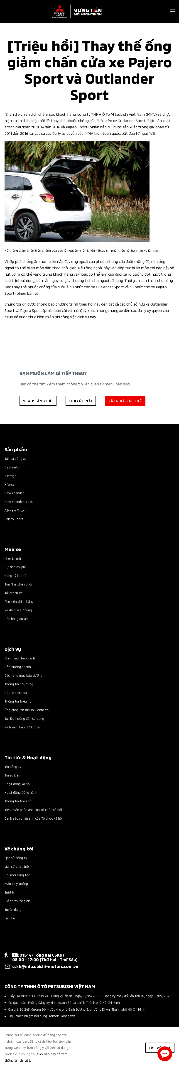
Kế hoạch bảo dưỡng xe (22, 727)
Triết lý (10, 892)
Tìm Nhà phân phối (18, 584)
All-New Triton (15, 510)
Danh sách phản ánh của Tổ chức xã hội (34, 818)
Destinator (13, 467)
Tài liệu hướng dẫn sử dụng (24, 718)
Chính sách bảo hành (20, 658)
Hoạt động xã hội (17, 783)
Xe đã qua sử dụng (18, 610)
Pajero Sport (14, 519)
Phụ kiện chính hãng (19, 601)
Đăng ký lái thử (16, 575)
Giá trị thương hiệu (18, 901)
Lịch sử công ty (16, 857)
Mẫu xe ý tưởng (16, 883)
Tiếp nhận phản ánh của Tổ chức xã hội (33, 809)
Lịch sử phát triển (18, 866)
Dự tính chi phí (15, 567)
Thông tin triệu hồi (18, 701)
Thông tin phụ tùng (19, 684)
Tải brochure (14, 592)
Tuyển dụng (13, 909)
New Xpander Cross (19, 501)
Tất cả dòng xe (16, 458)
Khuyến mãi (13, 558)
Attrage (10, 475)
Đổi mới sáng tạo (17, 875)
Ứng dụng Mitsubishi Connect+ (27, 710)
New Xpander (14, 493)
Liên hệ (10, 918)
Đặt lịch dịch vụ (16, 692)
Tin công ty (13, 766)
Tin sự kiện (12, 775)
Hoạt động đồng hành (21, 792)
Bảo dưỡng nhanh (18, 666)
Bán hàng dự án (16, 618)
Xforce (10, 484)
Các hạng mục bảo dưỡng (23, 675)
